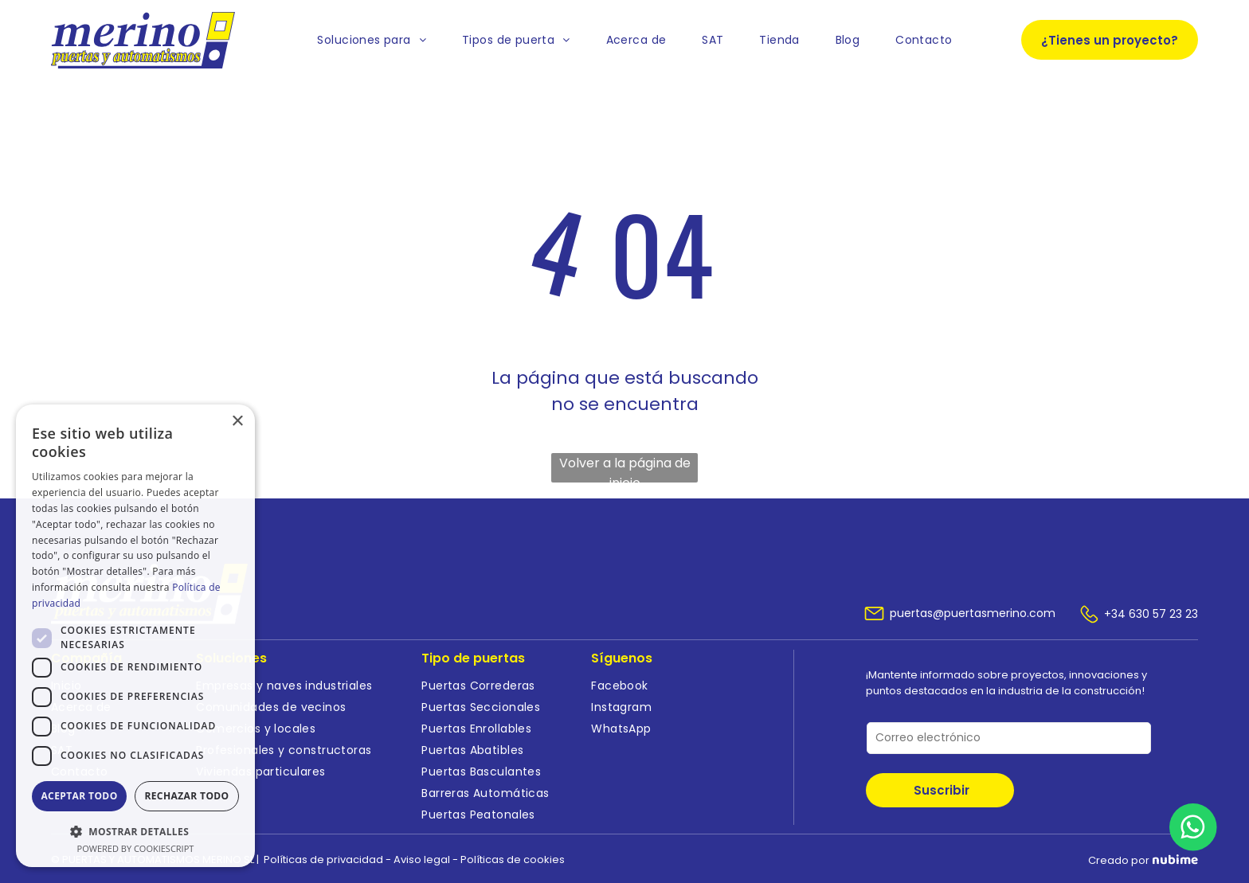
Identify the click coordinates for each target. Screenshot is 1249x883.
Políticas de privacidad (323, 859)
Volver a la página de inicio (625, 468)
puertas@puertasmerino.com (972, 613)
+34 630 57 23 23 (1151, 614)
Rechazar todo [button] (186, 796)
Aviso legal (421, 859)
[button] (135, 831)
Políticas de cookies (512, 859)
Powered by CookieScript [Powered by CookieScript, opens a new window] (135, 848)
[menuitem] (371, 40)
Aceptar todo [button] (79, 796)
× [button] (237, 422)
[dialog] (135, 635)
